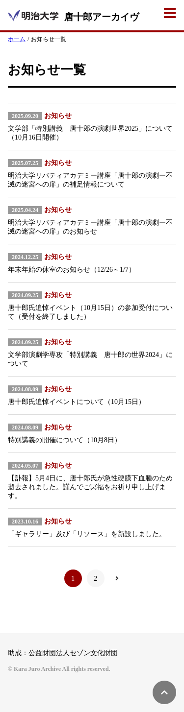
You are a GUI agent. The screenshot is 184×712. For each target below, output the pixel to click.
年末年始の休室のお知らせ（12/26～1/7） (71, 269)
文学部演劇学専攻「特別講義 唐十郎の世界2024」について (90, 359)
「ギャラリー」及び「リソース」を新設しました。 (87, 534)
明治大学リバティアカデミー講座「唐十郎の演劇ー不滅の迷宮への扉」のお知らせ (90, 227)
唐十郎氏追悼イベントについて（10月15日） (76, 401)
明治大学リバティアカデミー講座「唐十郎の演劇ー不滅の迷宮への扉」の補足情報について (90, 180)
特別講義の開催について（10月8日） (64, 440)
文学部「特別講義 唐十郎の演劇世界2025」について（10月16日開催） (90, 133)
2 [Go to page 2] (96, 578)
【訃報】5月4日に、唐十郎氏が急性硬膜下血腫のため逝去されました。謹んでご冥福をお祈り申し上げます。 (90, 487)
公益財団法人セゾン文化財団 (73, 653)
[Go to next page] (118, 578)
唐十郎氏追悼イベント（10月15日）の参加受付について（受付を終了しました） (90, 312)
